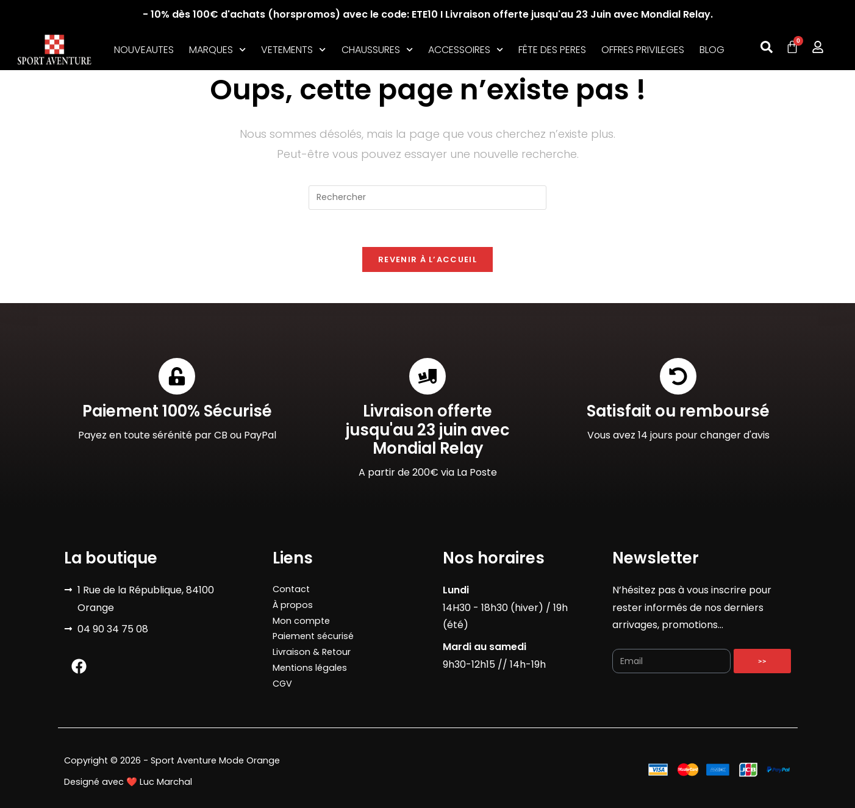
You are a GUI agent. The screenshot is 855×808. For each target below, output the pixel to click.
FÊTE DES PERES (552, 50)
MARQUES (217, 50)
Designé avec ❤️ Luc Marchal (128, 782)
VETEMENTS (293, 50)
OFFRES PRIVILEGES (642, 50)
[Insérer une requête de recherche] (427, 197)
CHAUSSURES (377, 50)
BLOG (711, 50)
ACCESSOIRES (465, 50)
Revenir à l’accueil (427, 259)
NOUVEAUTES (144, 50)
